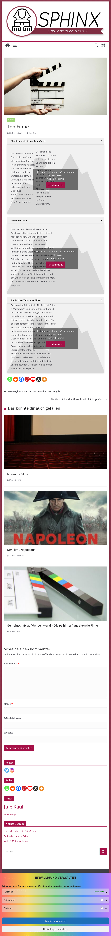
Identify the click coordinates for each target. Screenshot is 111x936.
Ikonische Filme (17, 474)
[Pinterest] (27, 379)
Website (8, 732)
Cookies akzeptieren (55, 920)
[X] (38, 379)
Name (8, 704)
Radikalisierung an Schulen (17, 836)
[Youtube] (32, 379)
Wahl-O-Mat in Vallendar (16, 841)
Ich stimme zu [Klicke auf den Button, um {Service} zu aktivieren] (55, 185)
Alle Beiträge (10, 814)
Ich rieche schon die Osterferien (20, 831)
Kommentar (11, 663)
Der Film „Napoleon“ (21, 550)
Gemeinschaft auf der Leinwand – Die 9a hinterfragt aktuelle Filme (52, 625)
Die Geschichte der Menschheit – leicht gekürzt (79, 399)
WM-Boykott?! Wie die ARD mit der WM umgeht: (32, 391)
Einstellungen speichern (55, 929)
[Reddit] (15, 379)
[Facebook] (21, 379)
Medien (11, 120)
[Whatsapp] (9, 379)
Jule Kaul (32, 133)
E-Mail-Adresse (13, 718)
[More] (44, 379)
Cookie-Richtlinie (55, 178)
